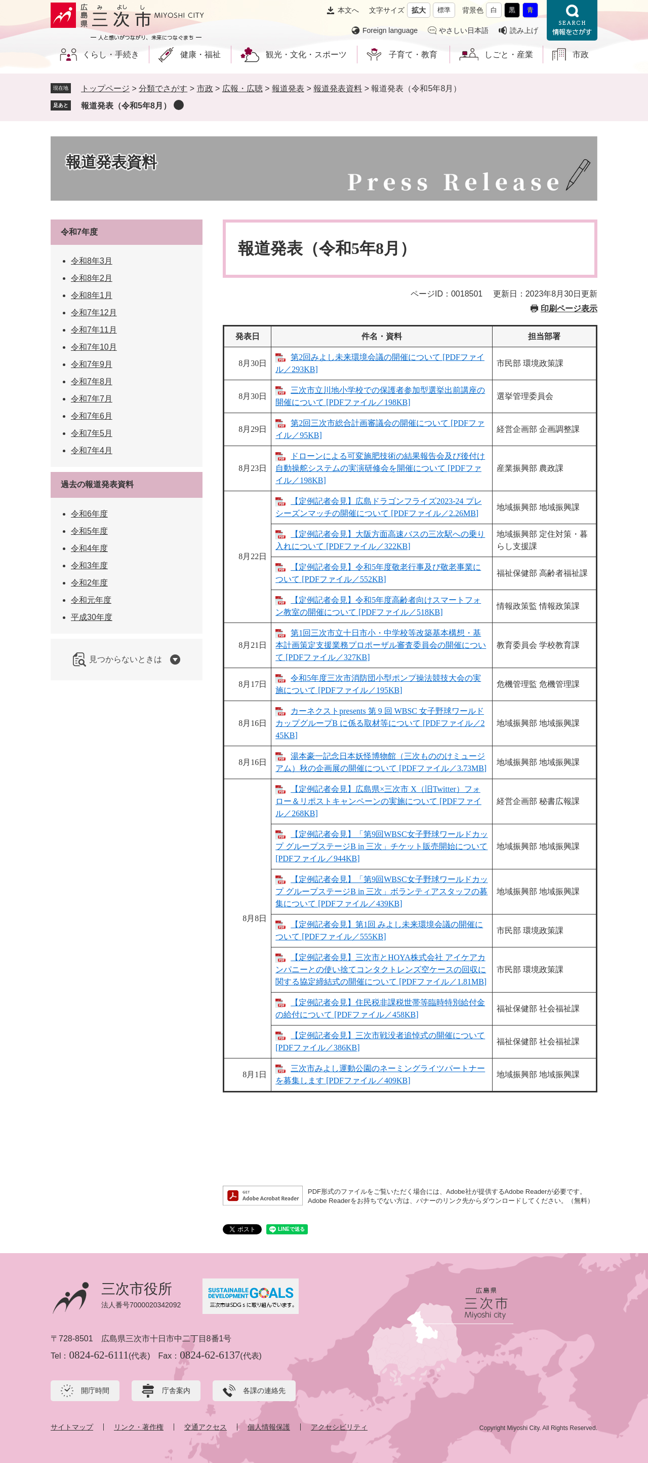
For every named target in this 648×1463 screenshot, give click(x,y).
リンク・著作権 (139, 1427)
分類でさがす (163, 88)
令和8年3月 (91, 261)
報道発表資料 (337, 88)
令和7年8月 (91, 381)
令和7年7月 (91, 398)
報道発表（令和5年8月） (126, 105)
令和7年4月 (91, 450)
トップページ (105, 88)
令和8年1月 (91, 295)
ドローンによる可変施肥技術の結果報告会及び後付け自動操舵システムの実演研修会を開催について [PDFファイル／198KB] (380, 468)
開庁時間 (95, 1390)
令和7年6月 (91, 416)
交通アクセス (205, 1427)
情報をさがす (572, 20)
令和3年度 (89, 565)
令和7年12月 (94, 312)
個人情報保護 (269, 1427)
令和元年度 (91, 600)
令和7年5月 (91, 433)
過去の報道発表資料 (97, 484)
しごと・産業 (508, 54)
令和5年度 (89, 531)
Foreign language (390, 30)
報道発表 (288, 88)
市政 (581, 54)
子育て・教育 (413, 54)
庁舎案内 (176, 1390)
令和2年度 (89, 582)
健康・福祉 (200, 54)
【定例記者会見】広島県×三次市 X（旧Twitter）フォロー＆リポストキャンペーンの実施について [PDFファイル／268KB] (378, 801)
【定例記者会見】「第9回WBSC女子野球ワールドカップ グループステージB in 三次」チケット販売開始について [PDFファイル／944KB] (381, 846)
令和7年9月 (91, 364)
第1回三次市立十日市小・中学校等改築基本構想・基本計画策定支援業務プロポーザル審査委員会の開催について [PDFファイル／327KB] (380, 645)
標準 (444, 10)
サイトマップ (72, 1427)
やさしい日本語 (464, 30)
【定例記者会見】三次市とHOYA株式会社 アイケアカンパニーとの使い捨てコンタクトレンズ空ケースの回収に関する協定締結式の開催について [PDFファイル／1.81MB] (381, 969)
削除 (179, 105)
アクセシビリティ (339, 1427)
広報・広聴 (242, 88)
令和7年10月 (94, 347)
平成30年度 (91, 617)
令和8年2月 (91, 278)
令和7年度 (79, 232)
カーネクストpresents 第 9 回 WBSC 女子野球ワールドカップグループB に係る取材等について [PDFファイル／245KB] (379, 723)
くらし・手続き (111, 54)
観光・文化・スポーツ (306, 54)
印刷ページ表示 (569, 308)
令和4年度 (89, 548)
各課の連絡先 (264, 1390)
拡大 (419, 10)
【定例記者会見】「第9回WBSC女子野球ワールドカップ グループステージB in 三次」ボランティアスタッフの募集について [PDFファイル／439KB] (381, 891)
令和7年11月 (94, 329)
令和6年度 (89, 513)
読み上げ (524, 30)
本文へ (348, 10)
